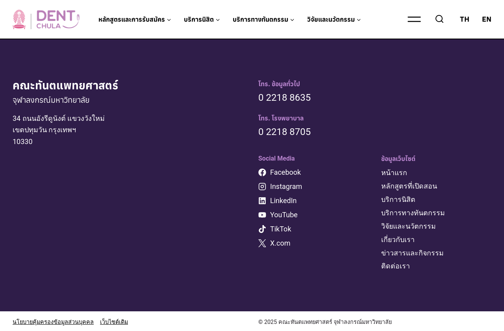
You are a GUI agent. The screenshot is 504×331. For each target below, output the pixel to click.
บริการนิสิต (398, 198)
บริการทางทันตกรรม (413, 211)
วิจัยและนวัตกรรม (409, 225)
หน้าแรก (394, 172)
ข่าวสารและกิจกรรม (413, 251)
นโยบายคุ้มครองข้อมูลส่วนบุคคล (53, 320)
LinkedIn (283, 200)
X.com (280, 243)
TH (464, 19)
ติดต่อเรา (395, 264)
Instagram (286, 186)
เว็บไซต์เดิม (114, 320)
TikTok (280, 229)
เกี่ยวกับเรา (398, 238)
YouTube (284, 215)
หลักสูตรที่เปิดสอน (409, 185)
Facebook (285, 172)
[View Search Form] (439, 19)
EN (486, 19)
